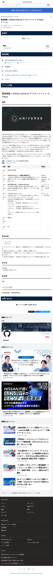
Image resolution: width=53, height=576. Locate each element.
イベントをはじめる (33, 542)
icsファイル (21, 62)
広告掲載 (3, 527)
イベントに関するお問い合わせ (26, 304)
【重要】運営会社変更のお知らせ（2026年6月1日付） (26, 10)
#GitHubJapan (7, 27)
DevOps (17, 25)
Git (21, 25)
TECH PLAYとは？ (6, 539)
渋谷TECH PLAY (11, 163)
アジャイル (11, 25)
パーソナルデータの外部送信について (12, 563)
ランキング (30, 512)
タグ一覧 (3, 515)
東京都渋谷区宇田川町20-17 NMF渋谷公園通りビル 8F (21, 75)
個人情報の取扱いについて (9, 557)
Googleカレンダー (10, 62)
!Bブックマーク (46, 311)
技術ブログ (30, 506)
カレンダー (30, 503)
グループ (3, 512)
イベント (8, 493)
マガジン (3, 506)
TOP (2, 493)
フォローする (45, 333)
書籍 (28, 509)
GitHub (5, 25)
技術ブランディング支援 (8, 524)
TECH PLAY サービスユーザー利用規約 (12, 554)
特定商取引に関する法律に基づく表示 (12, 560)
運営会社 (3, 530)
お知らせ (29, 539)
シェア (38, 311)
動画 (2, 509)
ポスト (31, 311)
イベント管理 (5, 545)
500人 (47, 337)
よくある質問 (5, 542)
